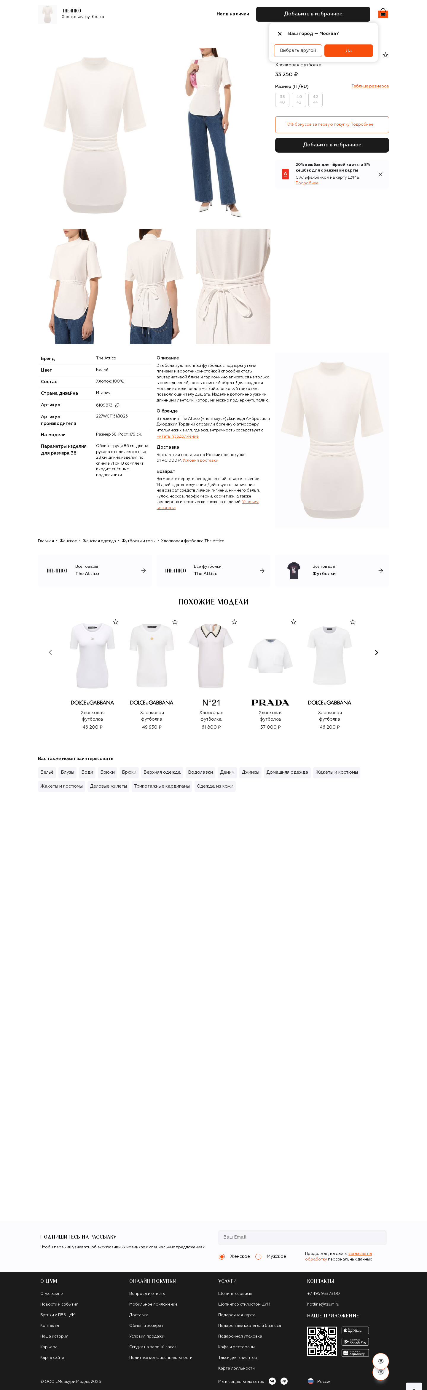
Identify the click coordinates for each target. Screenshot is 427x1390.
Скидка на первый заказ (152, 1347)
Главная (46, 541)
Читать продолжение (178, 437)
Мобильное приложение (153, 1304)
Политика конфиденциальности (160, 1358)
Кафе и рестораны (236, 1347)
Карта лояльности (236, 1368)
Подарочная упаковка (240, 1336)
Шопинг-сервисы (235, 1294)
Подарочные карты (206, 34)
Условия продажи (146, 1336)
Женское (68, 541)
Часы (240, 34)
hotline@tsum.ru (323, 1304)
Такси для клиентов (237, 1358)
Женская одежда (99, 541)
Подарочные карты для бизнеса (249, 1326)
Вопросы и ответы (147, 1294)
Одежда (98, 34)
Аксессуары (165, 34)
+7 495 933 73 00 (323, 1294)
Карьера (49, 1347)
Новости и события (59, 1304)
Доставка (138, 1315)
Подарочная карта (236, 1315)
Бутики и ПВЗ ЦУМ (57, 1315)
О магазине (51, 1294)
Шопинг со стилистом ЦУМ (244, 1304)
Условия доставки (200, 461)
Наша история (54, 1336)
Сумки (139, 34)
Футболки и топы (138, 541)
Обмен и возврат (146, 1326)
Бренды (74, 34)
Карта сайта (52, 1358)
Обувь (120, 34)
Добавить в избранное (332, 145)
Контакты (49, 1326)
